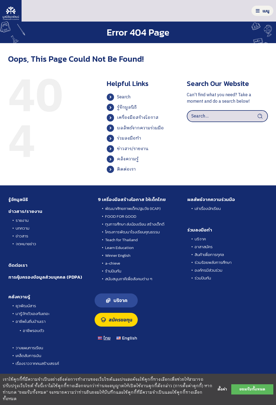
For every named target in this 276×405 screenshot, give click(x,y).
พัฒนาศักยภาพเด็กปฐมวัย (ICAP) (133, 208)
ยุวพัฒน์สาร (26, 306)
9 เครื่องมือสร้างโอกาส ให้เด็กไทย (132, 199)
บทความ (22, 228)
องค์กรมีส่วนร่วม (208, 270)
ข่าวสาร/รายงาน (133, 149)
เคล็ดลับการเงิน (28, 355)
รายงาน (22, 220)
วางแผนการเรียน (29, 348)
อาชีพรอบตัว (33, 330)
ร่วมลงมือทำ (129, 138)
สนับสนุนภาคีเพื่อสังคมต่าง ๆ (128, 279)
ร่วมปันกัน (203, 278)
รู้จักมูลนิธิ (127, 107)
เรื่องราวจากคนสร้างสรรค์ (37, 363)
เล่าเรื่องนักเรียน (208, 208)
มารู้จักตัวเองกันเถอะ (33, 313)
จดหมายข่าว (26, 244)
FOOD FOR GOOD (120, 216)
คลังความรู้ (128, 159)
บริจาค (200, 239)
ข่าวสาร (22, 236)
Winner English (117, 255)
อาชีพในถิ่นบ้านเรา (31, 321)
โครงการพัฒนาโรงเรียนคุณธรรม (132, 232)
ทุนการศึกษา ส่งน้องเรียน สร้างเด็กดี (134, 224)
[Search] (262, 116)
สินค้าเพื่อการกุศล (209, 254)
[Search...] (227, 116)
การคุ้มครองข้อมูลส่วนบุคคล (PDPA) (45, 277)
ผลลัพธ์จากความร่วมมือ (140, 128)
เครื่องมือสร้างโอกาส (137, 117)
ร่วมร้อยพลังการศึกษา (213, 262)
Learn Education (119, 247)
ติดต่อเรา (126, 169)
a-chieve (112, 263)
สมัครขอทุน (120, 320)
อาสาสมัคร (204, 247)
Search (123, 97)
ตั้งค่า (222, 389)
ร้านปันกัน (113, 271)
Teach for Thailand (121, 240)
